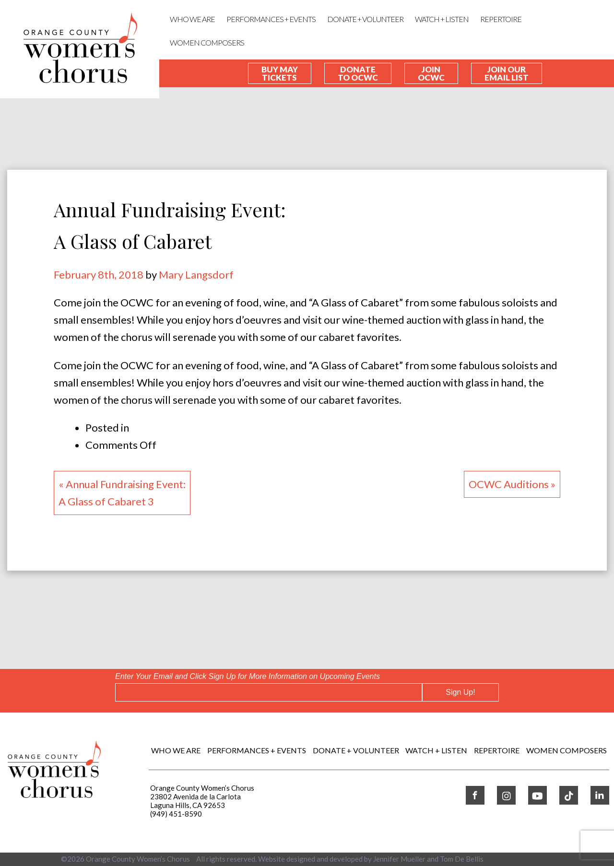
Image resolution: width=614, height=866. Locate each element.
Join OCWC (431, 73)
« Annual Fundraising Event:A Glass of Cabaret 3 (122, 493)
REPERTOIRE (500, 18)
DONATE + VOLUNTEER (365, 18)
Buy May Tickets (279, 73)
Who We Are (192, 18)
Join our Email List (506, 73)
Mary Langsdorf (196, 274)
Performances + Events (271, 18)
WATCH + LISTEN (442, 18)
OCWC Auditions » (512, 484)
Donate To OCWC (358, 73)
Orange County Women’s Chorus (138, 858)
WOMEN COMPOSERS (207, 42)
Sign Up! (460, 692)
